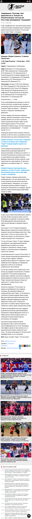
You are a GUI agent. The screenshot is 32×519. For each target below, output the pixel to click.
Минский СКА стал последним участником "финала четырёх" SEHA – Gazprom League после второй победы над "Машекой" (17, 491)
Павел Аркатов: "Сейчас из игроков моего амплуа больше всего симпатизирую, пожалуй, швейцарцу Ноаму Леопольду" (17, 480)
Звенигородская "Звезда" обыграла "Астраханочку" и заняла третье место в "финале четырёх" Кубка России (18, 500)
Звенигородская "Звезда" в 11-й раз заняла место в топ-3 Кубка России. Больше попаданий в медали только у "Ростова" (17, 476)
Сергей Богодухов (12, 348)
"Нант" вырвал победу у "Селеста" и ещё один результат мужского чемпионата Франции (16, 507)
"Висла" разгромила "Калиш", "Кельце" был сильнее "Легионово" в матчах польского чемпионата (17, 510)
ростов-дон (12, 341)
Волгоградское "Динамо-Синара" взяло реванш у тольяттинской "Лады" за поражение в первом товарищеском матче (17, 495)
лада (5, 341)
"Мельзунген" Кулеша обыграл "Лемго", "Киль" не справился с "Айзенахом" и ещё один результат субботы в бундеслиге (17, 514)
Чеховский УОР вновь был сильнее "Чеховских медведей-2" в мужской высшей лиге (16, 504)
